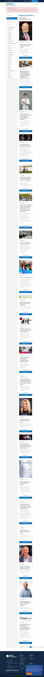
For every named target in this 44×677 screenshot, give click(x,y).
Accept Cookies (29, 673)
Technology (10, 77)
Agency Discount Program (24, 658)
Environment (10, 41)
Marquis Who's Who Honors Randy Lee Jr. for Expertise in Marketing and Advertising (25, 567)
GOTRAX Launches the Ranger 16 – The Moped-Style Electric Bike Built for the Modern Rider (25, 178)
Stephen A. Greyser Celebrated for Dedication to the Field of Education (25, 46)
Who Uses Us (31, 658)
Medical (9, 66)
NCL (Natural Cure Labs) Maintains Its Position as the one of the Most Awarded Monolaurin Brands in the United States (25, 117)
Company (31, 655)
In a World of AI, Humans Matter (25, 277)
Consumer (9, 36)
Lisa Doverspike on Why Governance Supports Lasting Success (25, 531)
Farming (9, 45)
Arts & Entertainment (11, 27)
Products (21, 655)
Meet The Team (31, 659)
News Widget (22, 667)
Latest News (9, 15)
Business (9, 32)
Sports (9, 75)
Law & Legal (10, 61)
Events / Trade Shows (11, 43)
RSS (20, 666)
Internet (9, 59)
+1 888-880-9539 (9, 1)
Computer (9, 34)
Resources (22, 663)
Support (31, 663)
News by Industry (10, 18)
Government (10, 50)
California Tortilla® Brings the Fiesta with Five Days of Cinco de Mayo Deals (25, 303)
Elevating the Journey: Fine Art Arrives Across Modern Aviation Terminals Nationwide (25, 330)
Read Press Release (26, 57)
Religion (9, 68)
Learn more (38, 669)
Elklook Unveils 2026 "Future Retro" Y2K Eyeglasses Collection (25, 483)
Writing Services (22, 659)
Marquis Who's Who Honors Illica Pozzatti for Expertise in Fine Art (25, 421)
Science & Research (11, 70)
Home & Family (10, 52)
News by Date (9, 21)
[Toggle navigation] (37, 4)
